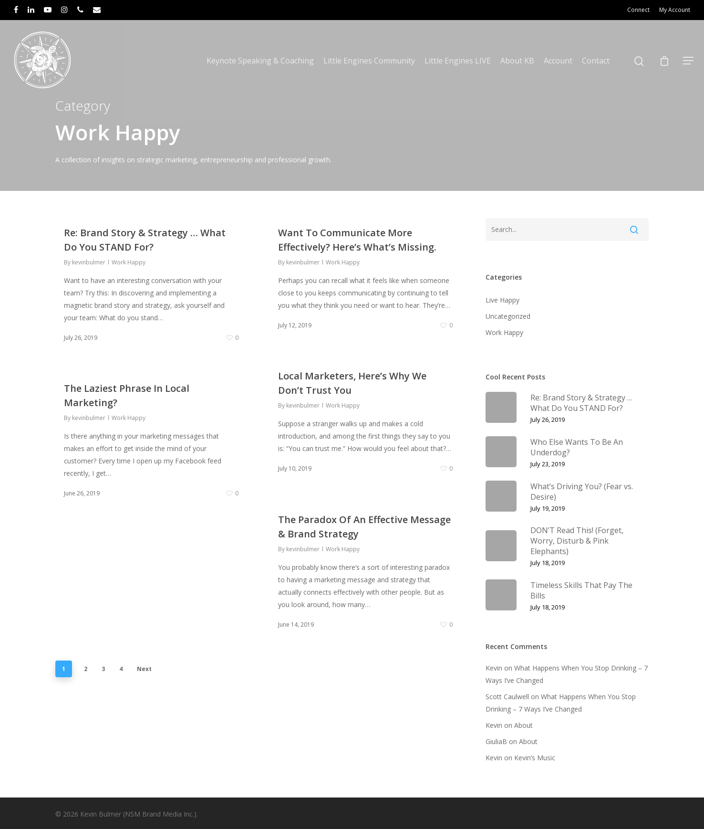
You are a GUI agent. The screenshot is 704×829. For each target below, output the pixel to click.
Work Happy (128, 262)
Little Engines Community (369, 60)
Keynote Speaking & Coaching (260, 60)
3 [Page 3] (103, 669)
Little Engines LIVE (457, 60)
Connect (638, 10)
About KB (517, 60)
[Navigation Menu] (688, 60)
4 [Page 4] (121, 669)
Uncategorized (508, 316)
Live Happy (502, 299)
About (523, 725)
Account (558, 60)
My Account (674, 10)
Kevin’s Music (534, 757)
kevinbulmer (88, 262)
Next (144, 669)
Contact (596, 60)
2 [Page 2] (85, 669)
